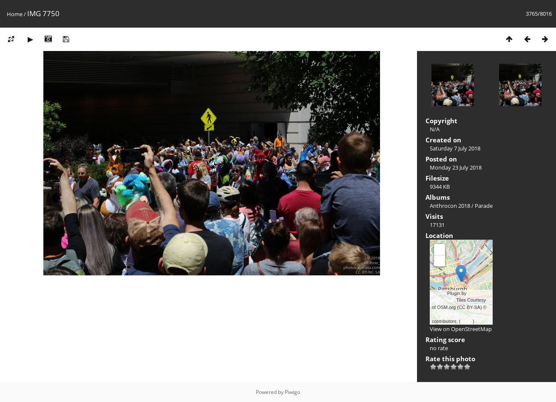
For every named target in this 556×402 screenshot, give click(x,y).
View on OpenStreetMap (461, 329)
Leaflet (439, 293)
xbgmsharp (443, 300)
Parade (484, 205)
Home (15, 14)
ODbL (466, 321)
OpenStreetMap (448, 314)
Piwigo (292, 392)
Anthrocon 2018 (450, 205)
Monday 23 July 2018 (456, 167)
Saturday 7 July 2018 (455, 148)
